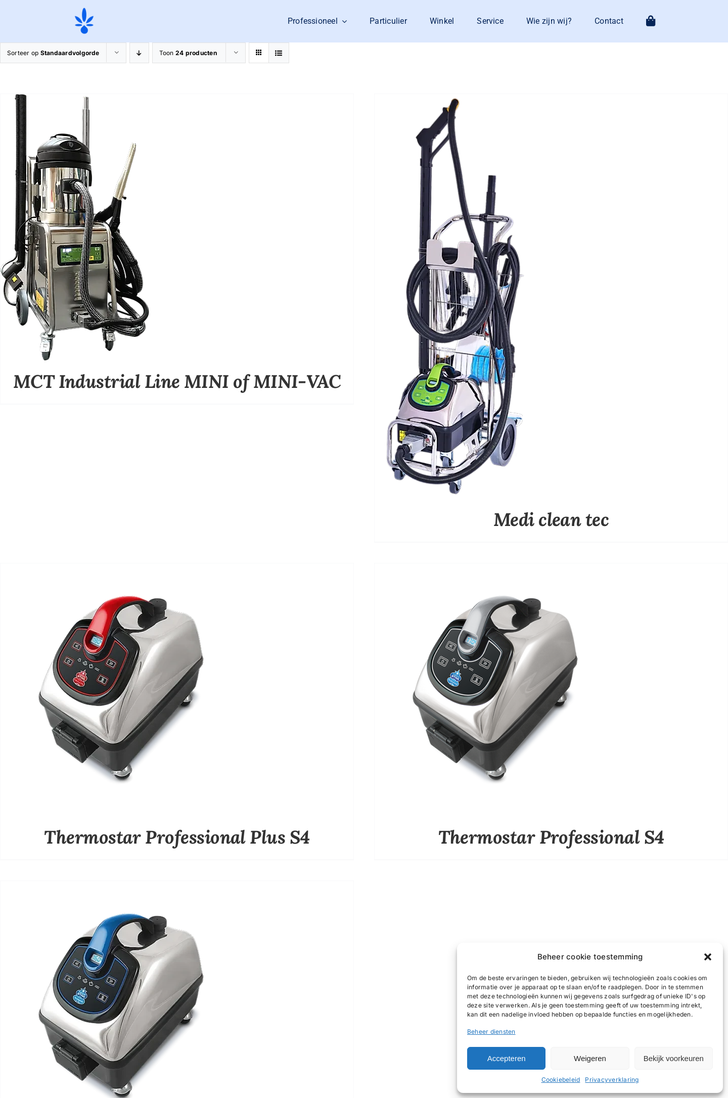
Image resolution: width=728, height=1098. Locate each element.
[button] (708, 957)
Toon (188, 53)
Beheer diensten (491, 1031)
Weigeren (590, 1058)
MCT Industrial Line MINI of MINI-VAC (177, 381)
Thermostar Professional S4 (551, 837)
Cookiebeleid (560, 1079)
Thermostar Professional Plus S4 (176, 837)
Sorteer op (53, 53)
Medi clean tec (551, 519)
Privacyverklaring (612, 1079)
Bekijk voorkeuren (674, 1058)
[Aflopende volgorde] (139, 52)
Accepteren (506, 1058)
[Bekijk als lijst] (279, 53)
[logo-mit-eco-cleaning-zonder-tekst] (84, 11)
